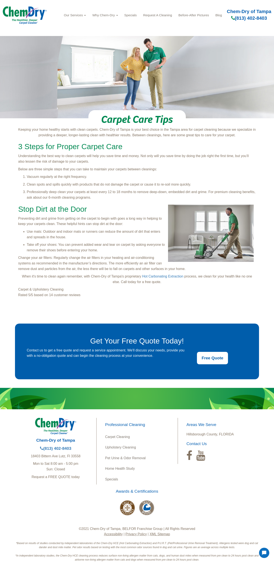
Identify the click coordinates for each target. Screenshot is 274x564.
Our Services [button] (75, 15)
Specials (130, 15)
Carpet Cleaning (117, 437)
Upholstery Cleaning (120, 447)
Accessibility (113, 534)
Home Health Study (120, 468)
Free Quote (212, 358)
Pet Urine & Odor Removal (125, 458)
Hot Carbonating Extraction (162, 276)
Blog (218, 15)
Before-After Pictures (194, 15)
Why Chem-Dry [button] (105, 15)
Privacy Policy (136, 534)
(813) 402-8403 (249, 18)
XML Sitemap (160, 534)
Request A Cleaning (157, 15)
